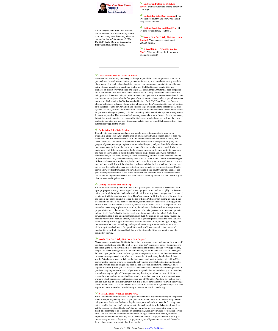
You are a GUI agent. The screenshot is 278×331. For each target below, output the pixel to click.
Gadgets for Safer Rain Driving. (159, 16)
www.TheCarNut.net (154, 328)
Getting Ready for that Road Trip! (160, 28)
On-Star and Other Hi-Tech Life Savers (118, 75)
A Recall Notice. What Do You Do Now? (118, 293)
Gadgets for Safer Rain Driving (114, 130)
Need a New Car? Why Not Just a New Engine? (122, 239)
